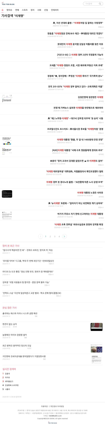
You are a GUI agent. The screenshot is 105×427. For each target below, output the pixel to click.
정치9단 (101, 101)
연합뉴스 (101, 27)
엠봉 (102, 48)
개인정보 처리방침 (57, 406)
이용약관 (44, 406)
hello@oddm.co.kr (55, 416)
